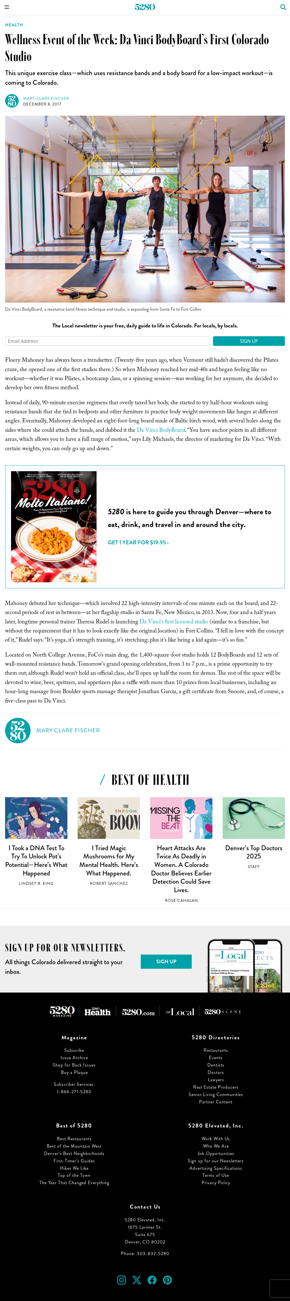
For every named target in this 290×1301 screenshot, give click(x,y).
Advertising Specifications (215, 1168)
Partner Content (216, 1102)
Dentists (215, 1065)
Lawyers (216, 1079)
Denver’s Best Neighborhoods (74, 1153)
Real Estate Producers (215, 1087)
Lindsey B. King (36, 883)
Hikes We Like (74, 1168)
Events (216, 1057)
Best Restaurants (74, 1138)
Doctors (216, 1072)
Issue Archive (74, 1057)
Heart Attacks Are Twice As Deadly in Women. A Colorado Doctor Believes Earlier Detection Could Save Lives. (181, 869)
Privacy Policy (216, 1182)
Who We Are (216, 1146)
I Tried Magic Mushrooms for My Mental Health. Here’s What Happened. (108, 860)
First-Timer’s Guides (74, 1161)
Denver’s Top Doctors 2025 (253, 852)
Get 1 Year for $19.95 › (138, 542)
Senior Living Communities (216, 1094)
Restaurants (216, 1050)
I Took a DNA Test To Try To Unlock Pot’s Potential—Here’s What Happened (36, 860)
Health (14, 25)
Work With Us (216, 1138)
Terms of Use (215, 1175)
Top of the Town (74, 1175)
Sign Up (249, 341)
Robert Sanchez (109, 883)
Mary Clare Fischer (46, 98)
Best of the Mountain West (74, 1146)
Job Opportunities (215, 1153)
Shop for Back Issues (74, 1065)
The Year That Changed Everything (74, 1182)
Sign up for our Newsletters (216, 1161)
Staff (254, 867)
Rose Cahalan (181, 900)
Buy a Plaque (74, 1072)
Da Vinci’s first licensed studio (174, 622)
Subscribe (74, 1050)
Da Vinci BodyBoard (161, 431)
